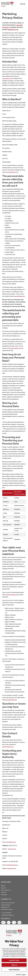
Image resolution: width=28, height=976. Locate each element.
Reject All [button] (14, 965)
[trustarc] (23, 974)
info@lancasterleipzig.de (8, 915)
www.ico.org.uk (12, 849)
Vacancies (3, 892)
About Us (3, 885)
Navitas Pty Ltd (13, 29)
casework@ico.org (11, 842)
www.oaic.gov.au (11, 868)
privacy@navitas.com (12, 172)
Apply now (3, 887)
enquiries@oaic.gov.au (12, 865)
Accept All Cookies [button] (14, 960)
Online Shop (4, 894)
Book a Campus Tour (6, 890)
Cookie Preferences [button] (14, 969)
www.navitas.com (7, 78)
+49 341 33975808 (6, 912)
